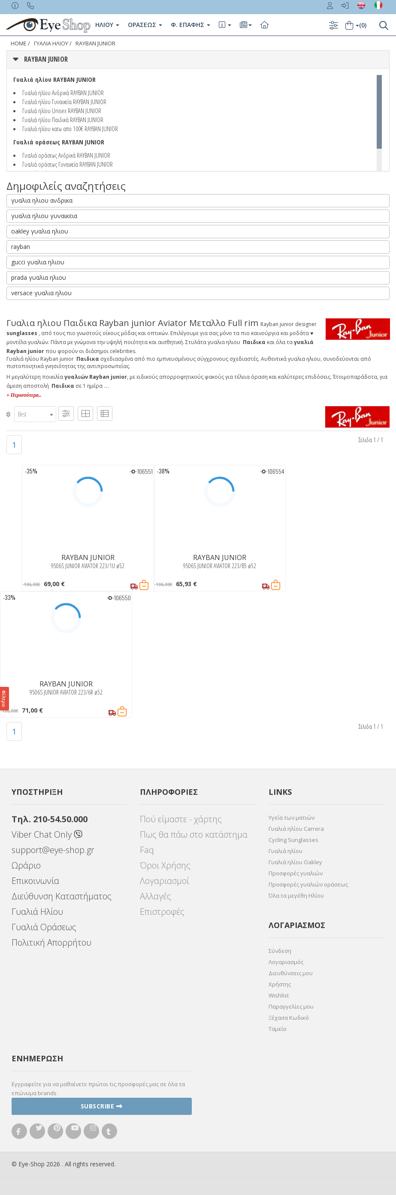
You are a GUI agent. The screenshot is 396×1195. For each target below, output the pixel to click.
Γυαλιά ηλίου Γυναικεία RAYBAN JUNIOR (64, 101)
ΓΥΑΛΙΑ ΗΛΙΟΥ (51, 43)
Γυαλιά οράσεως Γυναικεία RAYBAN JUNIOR (67, 164)
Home (19, 43)
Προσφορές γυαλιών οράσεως (308, 884)
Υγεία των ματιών (291, 817)
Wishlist (279, 995)
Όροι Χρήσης (165, 865)
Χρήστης (280, 984)
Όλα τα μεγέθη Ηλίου (296, 895)
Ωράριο (26, 865)
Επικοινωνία (35, 881)
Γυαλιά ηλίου (285, 851)
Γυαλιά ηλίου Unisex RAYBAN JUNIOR (61, 110)
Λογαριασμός (286, 962)
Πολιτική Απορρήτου (51, 942)
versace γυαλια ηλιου (41, 293)
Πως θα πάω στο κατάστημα (194, 834)
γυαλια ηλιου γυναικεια (44, 216)
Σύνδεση (280, 951)
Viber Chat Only (47, 834)
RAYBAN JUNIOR (95, 43)
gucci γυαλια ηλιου (37, 262)
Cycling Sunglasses (293, 840)
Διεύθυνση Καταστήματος (62, 896)
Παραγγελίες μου (291, 1006)
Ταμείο (278, 1029)
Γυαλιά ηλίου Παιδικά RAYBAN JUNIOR (62, 119)
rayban (20, 247)
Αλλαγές (155, 896)
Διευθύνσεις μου (291, 973)
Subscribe (102, 1106)
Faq (147, 850)
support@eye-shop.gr (53, 850)
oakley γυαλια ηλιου (39, 231)
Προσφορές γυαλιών (296, 873)
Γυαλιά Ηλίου (37, 911)
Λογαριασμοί (164, 881)
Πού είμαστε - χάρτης (181, 819)
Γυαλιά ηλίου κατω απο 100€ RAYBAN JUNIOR (70, 128)
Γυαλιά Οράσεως (44, 927)
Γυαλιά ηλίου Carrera (296, 829)
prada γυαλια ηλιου (38, 277)
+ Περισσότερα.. (23, 395)
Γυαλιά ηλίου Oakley (295, 862)
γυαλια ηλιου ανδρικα (42, 200)
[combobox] (35, 414)
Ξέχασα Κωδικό (289, 1017)
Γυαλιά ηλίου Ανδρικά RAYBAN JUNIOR (63, 92)
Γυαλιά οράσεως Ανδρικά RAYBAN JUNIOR (66, 155)
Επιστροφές (162, 911)
